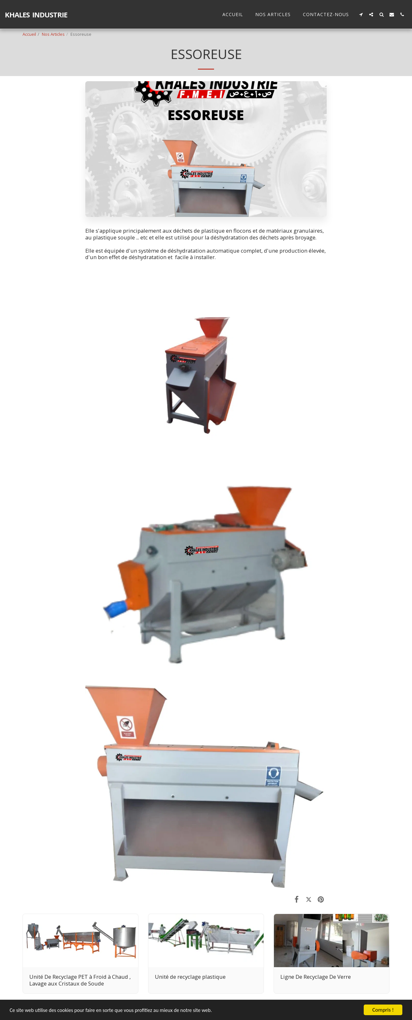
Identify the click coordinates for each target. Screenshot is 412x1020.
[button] (361, 14)
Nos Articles (53, 34)
